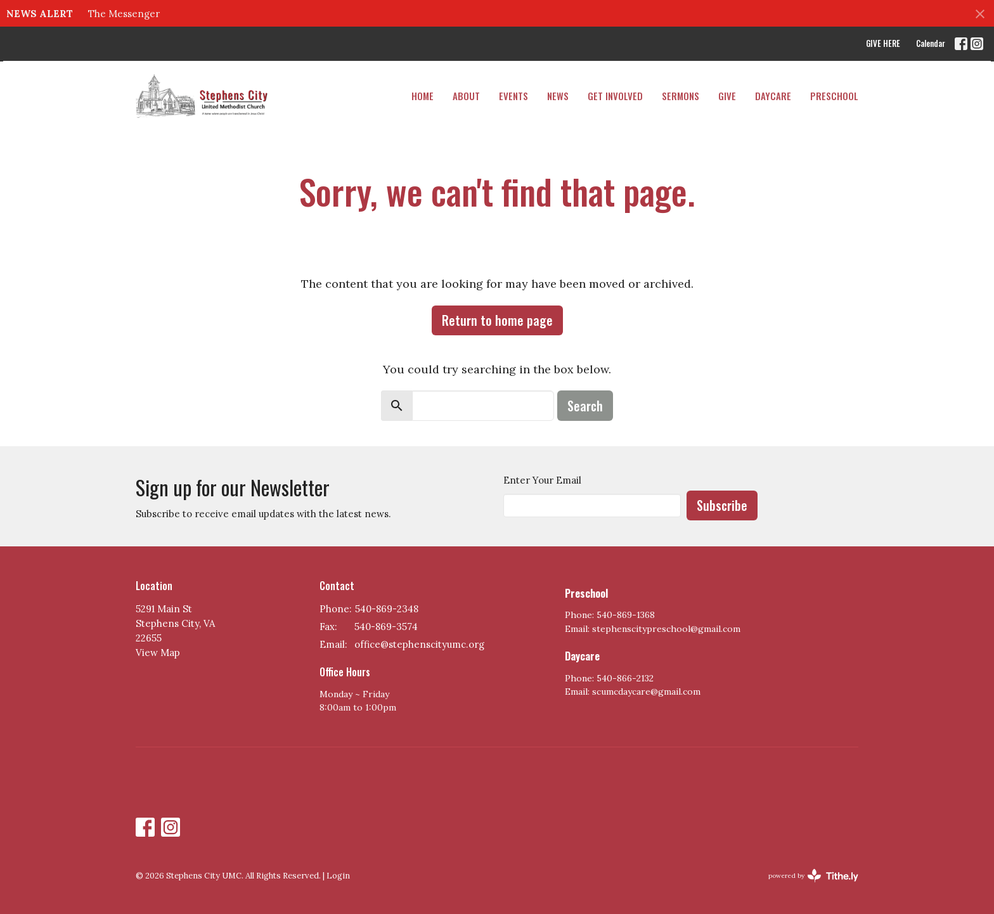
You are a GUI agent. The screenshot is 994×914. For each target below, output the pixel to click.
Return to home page (497, 320)
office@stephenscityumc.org (419, 644)
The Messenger (124, 14)
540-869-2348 (386, 609)
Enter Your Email (542, 480)
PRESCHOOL (834, 96)
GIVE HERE (883, 43)
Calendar (930, 43)
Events (513, 96)
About (466, 96)
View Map (158, 653)
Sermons (680, 96)
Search (585, 405)
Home (422, 96)
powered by (813, 875)
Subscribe (722, 505)
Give (727, 96)
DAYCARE (773, 96)
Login (338, 875)
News (558, 96)
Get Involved (615, 96)
